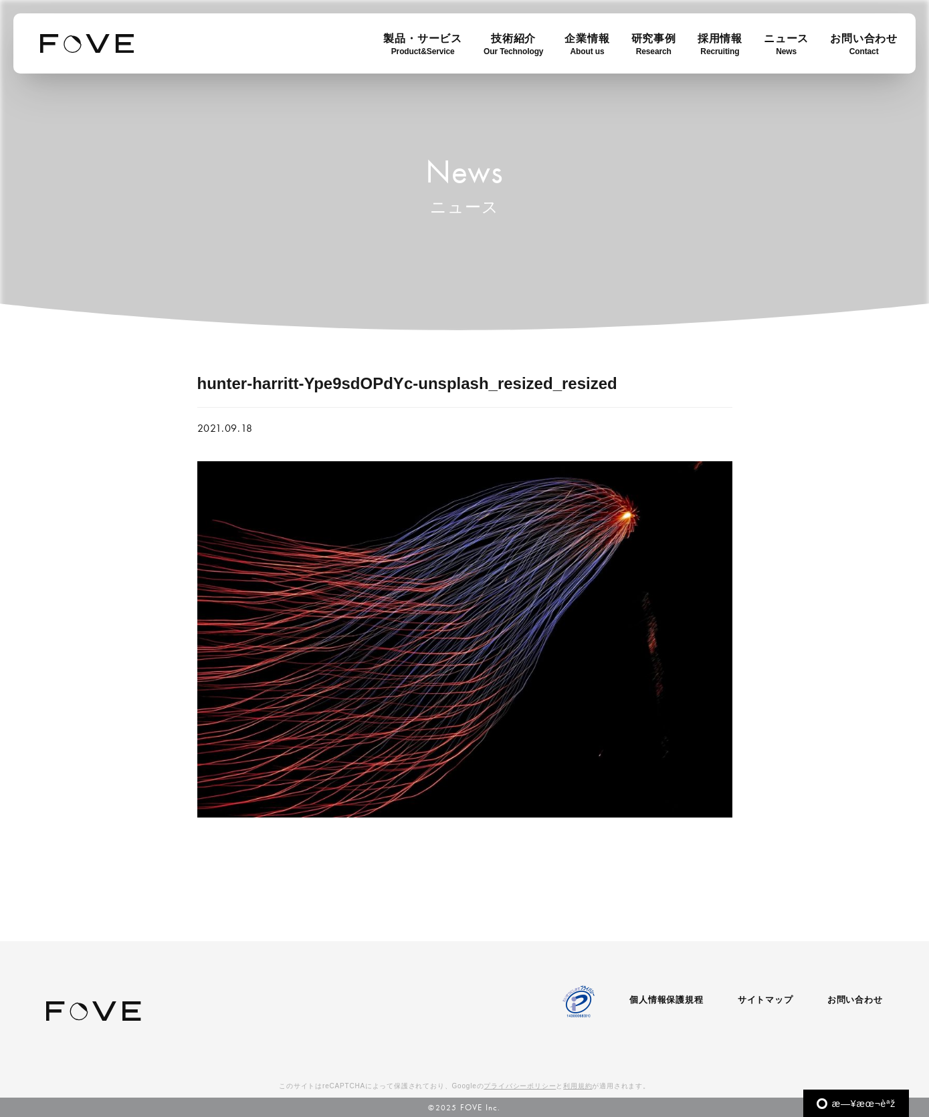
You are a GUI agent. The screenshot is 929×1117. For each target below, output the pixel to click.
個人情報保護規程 (666, 1000)
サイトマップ (765, 1000)
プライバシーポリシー (520, 1086)
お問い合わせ (855, 1000)
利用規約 (577, 1086)
